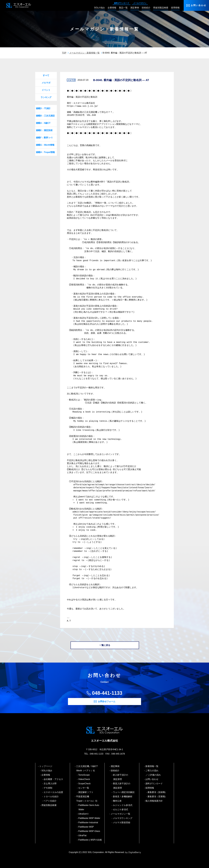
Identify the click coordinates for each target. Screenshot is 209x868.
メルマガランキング (123, 818)
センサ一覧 (84, 788)
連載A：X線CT (43, 123)
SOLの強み (47, 770)
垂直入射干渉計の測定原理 (121, 785)
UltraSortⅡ (84, 814)
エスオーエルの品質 (53, 792)
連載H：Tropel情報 (45, 152)
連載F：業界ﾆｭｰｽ (44, 137)
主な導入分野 (50, 783)
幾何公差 (117, 801)
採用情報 (150, 788)
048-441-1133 (107, 693)
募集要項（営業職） (157, 796)
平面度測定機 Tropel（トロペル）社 (87, 798)
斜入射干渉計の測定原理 (120, 777)
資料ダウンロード (121, 3)
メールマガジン (139, 3)
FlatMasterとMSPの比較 (90, 840)
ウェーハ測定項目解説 (124, 792)
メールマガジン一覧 (120, 814)
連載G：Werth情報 (45, 145)
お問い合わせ (198, 5)
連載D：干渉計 (43, 108)
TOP (64, 53)
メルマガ (46, 83)
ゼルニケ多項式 (120, 809)
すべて (46, 75)
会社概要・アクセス (53, 779)
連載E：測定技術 (44, 130)
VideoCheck (84, 779)
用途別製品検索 (49, 805)
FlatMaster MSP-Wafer (89, 818)
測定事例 (115, 766)
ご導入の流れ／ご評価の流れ (153, 772)
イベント (46, 90)
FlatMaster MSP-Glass (89, 831)
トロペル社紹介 (51, 796)
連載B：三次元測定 (45, 116)
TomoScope (84, 775)
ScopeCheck (85, 783)
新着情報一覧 (152, 766)
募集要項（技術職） (157, 792)
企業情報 (46, 775)
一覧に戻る (104, 645)
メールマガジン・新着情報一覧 (84, 53)
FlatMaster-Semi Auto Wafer (89, 807)
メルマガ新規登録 (121, 822)
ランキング (46, 97)
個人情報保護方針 (154, 801)
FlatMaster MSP (86, 827)
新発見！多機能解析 (123, 796)
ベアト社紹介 (50, 801)
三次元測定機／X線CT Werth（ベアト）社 (88, 768)
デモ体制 (48, 788)
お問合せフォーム (106, 701)
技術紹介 (115, 770)
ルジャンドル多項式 (123, 805)
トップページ (46, 766)
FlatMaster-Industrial (88, 822)
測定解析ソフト (86, 792)
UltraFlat (82, 835)
